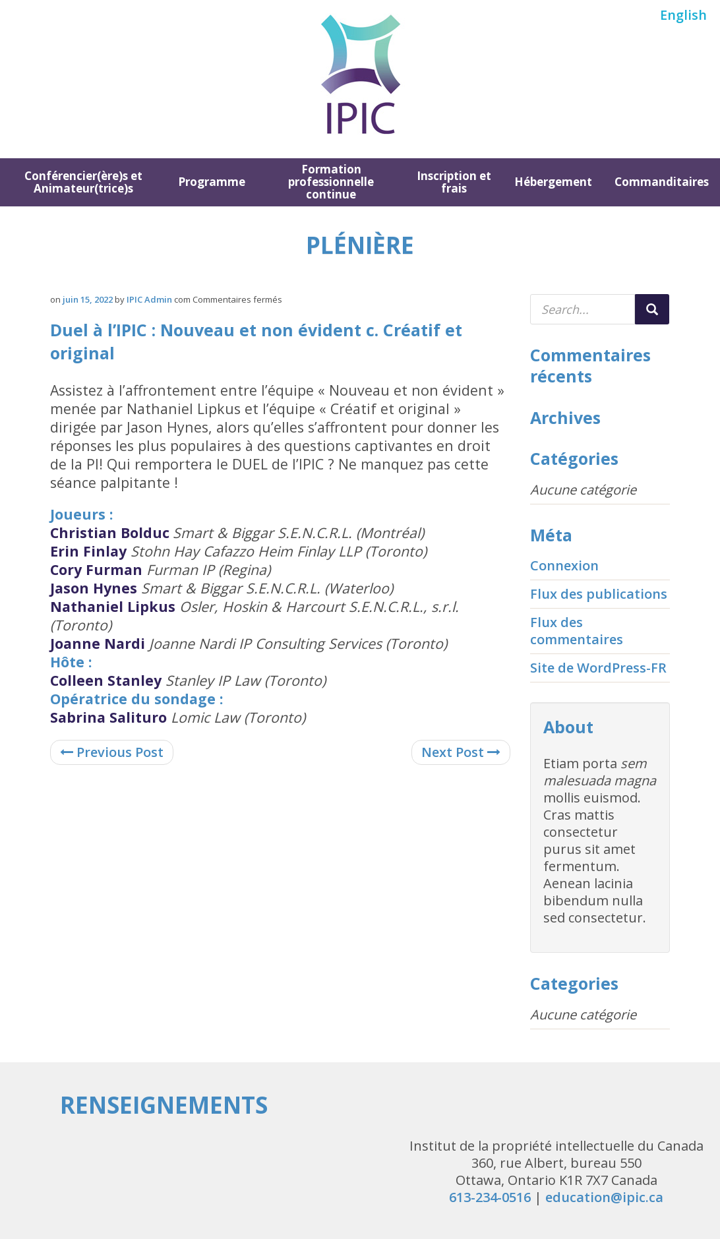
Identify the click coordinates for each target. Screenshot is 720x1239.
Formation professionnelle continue (331, 182)
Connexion (564, 565)
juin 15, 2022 (88, 299)
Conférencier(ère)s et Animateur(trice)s (83, 182)
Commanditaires (662, 181)
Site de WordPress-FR (598, 668)
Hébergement (553, 181)
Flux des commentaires (576, 630)
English (683, 15)
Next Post (460, 752)
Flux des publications (598, 594)
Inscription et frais (454, 182)
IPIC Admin (149, 299)
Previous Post (112, 752)
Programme (211, 181)
